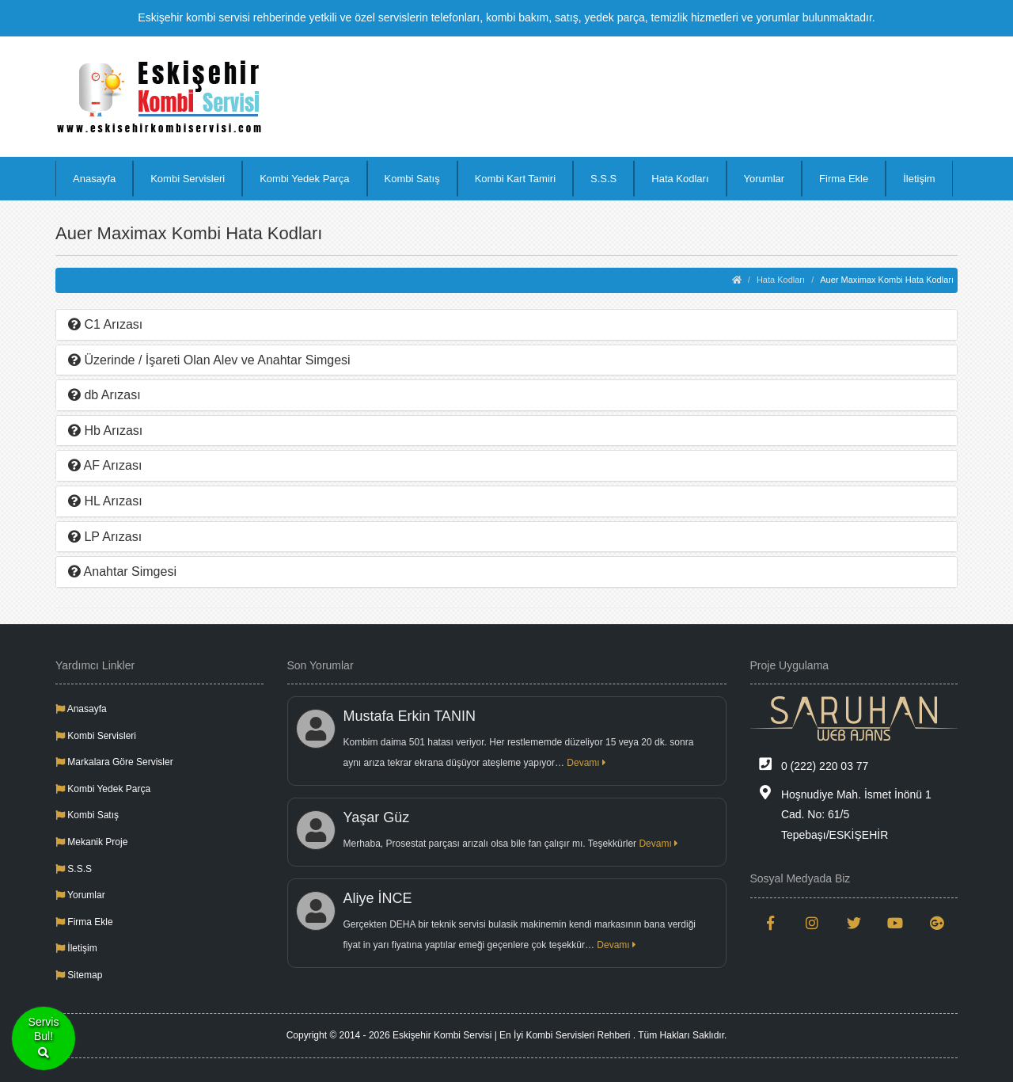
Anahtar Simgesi (122, 571)
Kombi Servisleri (187, 179)
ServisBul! (43, 1038)
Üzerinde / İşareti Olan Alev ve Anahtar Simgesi (209, 360)
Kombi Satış (412, 179)
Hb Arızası (105, 430)
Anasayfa (94, 179)
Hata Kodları (679, 179)
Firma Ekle (843, 179)
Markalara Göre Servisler (114, 762)
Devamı (586, 762)
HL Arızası (105, 501)
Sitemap (78, 975)
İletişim (919, 179)
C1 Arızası (105, 324)
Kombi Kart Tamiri (515, 179)
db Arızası (104, 395)
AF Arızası (105, 465)
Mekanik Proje (91, 842)
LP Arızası (105, 536)
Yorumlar (764, 179)
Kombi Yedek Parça (304, 179)
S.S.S (603, 179)
